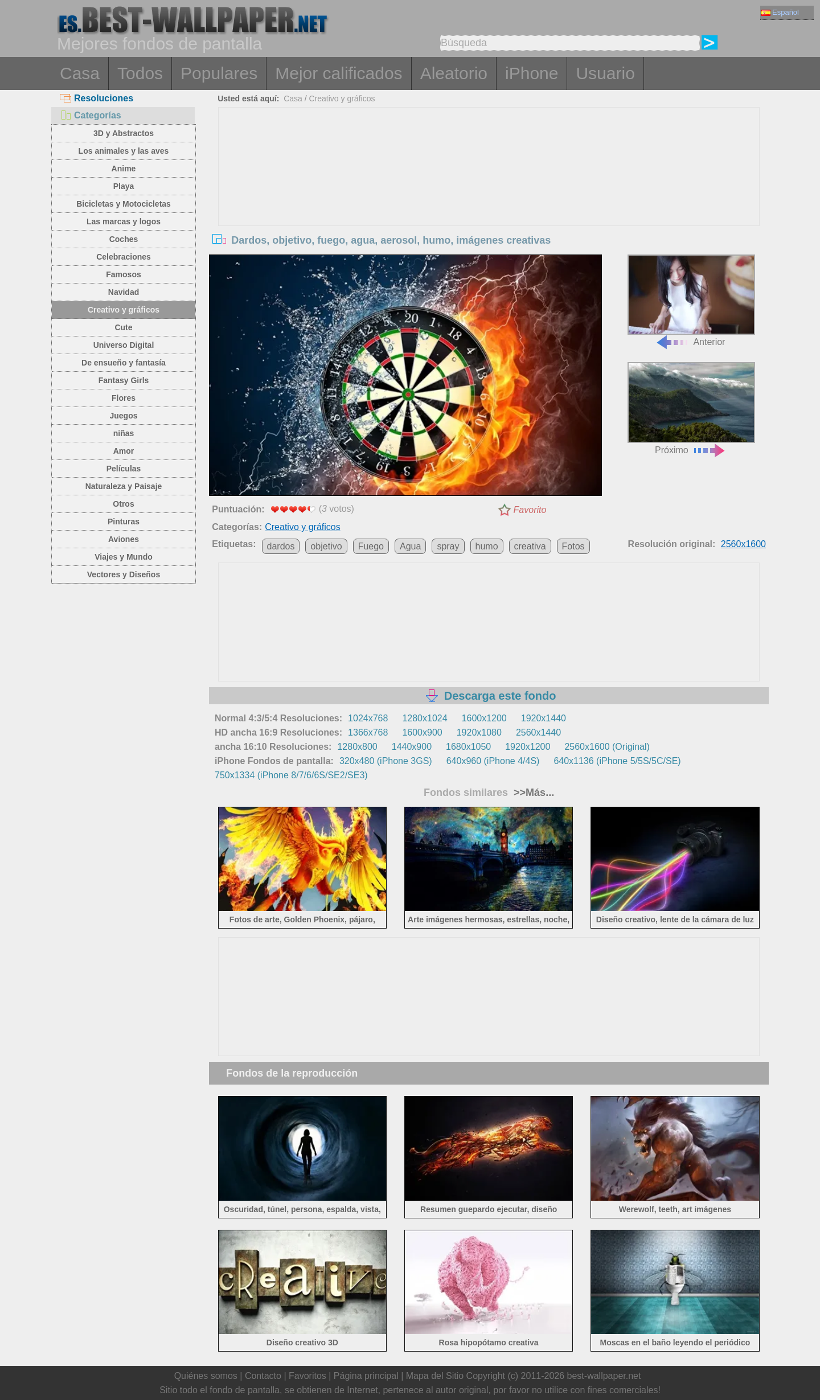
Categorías (90, 115)
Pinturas (124, 521)
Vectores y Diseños (123, 574)
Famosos (123, 274)
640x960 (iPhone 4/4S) (493, 761)
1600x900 (422, 732)
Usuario (605, 73)
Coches (123, 239)
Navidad (123, 292)
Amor (123, 450)
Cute (123, 327)
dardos (281, 546)
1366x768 (368, 732)
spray (448, 546)
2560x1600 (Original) (606, 747)
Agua (410, 546)
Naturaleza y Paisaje (123, 486)
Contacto (263, 1376)
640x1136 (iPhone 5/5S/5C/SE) (617, 761)
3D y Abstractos (123, 133)
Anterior (691, 300)
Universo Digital (123, 345)
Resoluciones (96, 98)
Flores (124, 398)
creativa (530, 546)
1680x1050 (468, 747)
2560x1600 (743, 544)
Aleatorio (453, 73)
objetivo (326, 546)
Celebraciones (123, 256)
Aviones (123, 539)
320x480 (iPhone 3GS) (385, 761)
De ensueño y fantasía (123, 362)
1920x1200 (527, 747)
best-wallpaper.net (604, 1376)
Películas (123, 468)
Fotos (573, 546)
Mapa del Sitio (435, 1376)
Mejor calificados (338, 73)
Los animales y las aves (124, 150)
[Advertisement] (489, 193)
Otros (123, 503)
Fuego (371, 546)
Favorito (530, 510)
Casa (80, 73)
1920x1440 (543, 718)
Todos (140, 73)
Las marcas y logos (124, 221)
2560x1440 (538, 732)
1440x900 (412, 747)
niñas (123, 433)
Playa (123, 186)
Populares (219, 73)
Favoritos (307, 1376)
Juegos (123, 415)
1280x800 (357, 747)
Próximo (691, 408)
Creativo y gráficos (123, 309)
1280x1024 (424, 718)
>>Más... (532, 792)
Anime (124, 168)
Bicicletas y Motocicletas (123, 203)
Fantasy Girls (124, 380)
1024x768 (368, 718)
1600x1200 (484, 718)
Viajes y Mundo (124, 556)
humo (486, 546)
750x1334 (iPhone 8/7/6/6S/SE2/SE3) (291, 775)
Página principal (366, 1376)
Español (780, 12)
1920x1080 (479, 732)
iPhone (531, 73)
